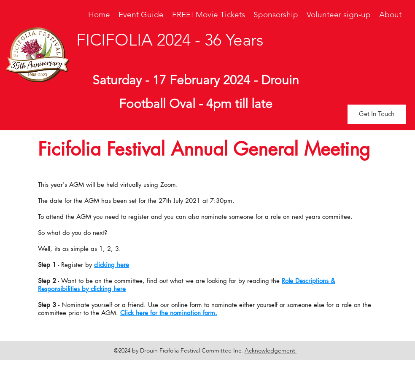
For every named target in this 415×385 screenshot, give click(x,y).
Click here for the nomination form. (168, 313)
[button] (377, 114)
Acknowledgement (271, 350)
